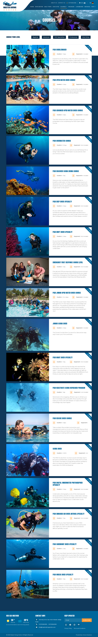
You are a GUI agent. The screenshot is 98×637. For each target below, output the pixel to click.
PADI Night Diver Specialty (63, 357)
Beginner (35, 37)
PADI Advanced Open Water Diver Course (68, 110)
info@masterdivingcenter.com (47, 627)
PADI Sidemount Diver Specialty (64, 544)
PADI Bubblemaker (59, 49)
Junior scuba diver (60, 323)
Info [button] (93, 6)
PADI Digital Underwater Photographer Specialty (68, 483)
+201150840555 (71, 3)
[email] (73, 620)
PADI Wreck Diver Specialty (63, 574)
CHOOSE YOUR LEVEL (13, 37)
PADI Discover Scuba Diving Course (66, 171)
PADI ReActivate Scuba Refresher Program (69, 387)
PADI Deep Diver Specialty (62, 201)
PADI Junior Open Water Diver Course (67, 292)
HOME (32, 6)
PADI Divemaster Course (62, 140)
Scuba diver (57, 448)
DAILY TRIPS (47, 6)
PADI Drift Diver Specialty (62, 232)
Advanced (46, 37)
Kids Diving (85, 37)
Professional (73, 37)
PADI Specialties (59, 37)
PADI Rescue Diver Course (62, 418)
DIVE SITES (56, 6)
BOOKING (87, 6)
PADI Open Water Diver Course (64, 80)
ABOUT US (54, 3)
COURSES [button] (63, 6)
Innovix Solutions (87, 635)
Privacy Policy (68, 628)
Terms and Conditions (79, 628)
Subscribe (86, 620)
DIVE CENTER (39, 6)
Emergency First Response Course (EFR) (68, 262)
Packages (71, 6)
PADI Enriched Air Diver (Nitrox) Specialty (68, 513)
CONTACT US (61, 3)
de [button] (92, 3)
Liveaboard (79, 6)
